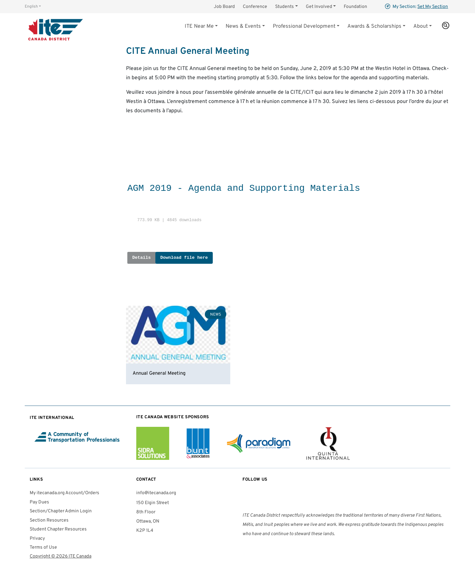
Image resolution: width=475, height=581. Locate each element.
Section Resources (49, 520)
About (420, 26)
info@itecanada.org (156, 493)
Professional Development (304, 26)
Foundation (355, 6)
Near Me (199, 26)
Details (141, 257)
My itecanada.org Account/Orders (64, 493)
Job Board (224, 6)
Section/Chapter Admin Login (61, 511)
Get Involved (319, 6)
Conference (255, 6)
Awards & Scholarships (374, 26)
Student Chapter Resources (58, 529)
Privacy (37, 538)
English (31, 7)
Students (284, 6)
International (52, 418)
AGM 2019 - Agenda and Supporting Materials (243, 188)
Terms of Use (43, 547)
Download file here (184, 257)
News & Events (243, 26)
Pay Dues (39, 502)
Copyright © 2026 (60, 556)
